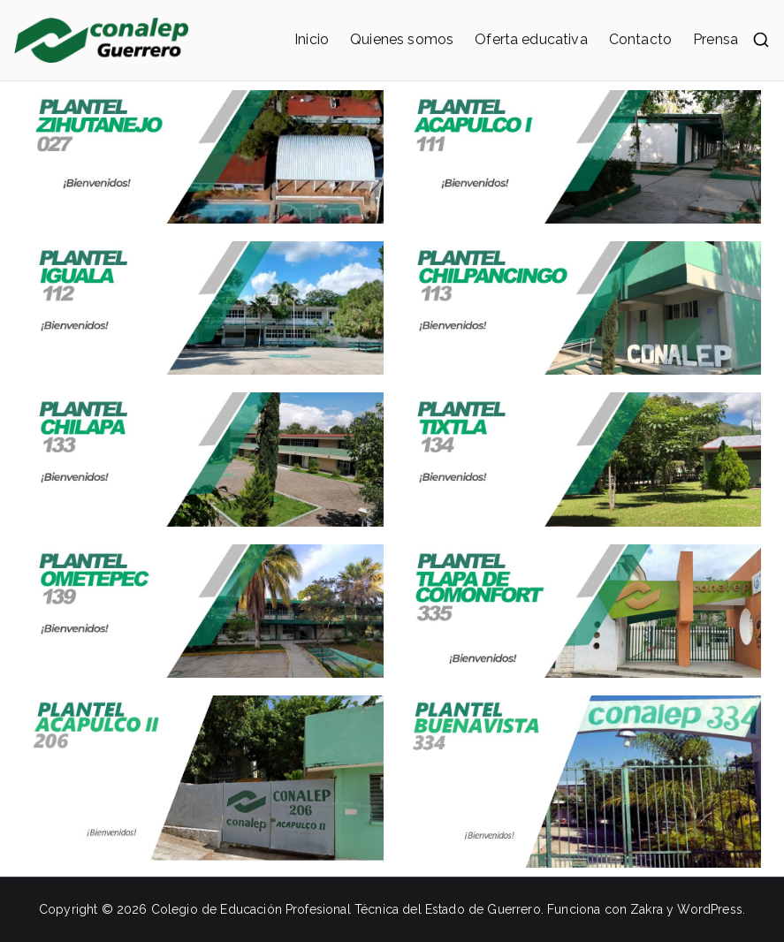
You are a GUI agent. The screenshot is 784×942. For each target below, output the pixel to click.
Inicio (311, 39)
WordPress (709, 909)
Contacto (640, 39)
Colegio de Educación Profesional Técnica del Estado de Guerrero (346, 909)
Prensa (715, 39)
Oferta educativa (531, 39)
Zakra (646, 909)
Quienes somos (401, 39)
